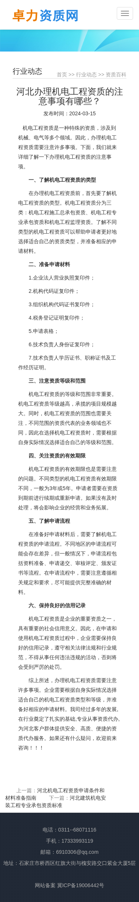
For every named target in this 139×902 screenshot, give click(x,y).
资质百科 (116, 74)
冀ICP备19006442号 (81, 885)
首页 (62, 74)
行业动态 (86, 74)
